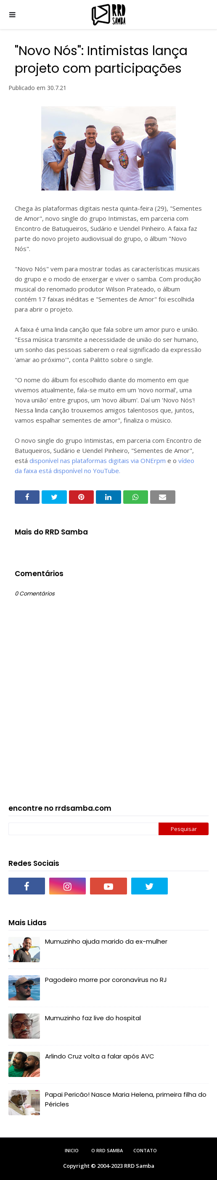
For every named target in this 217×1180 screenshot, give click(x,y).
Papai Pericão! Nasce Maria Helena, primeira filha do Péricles (125, 1099)
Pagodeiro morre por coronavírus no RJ (106, 979)
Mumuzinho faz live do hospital (93, 1017)
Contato (145, 1150)
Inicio (72, 1150)
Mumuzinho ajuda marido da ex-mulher (106, 941)
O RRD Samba (107, 1150)
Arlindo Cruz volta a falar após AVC (99, 1056)
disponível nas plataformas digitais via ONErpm (97, 460)
